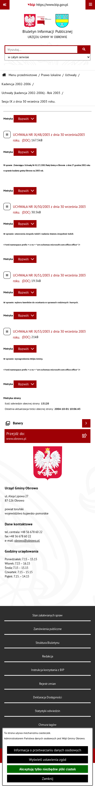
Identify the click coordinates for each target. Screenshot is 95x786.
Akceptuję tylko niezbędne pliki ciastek (47, 769)
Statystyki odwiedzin (47, 711)
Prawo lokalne (51, 75)
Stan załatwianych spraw (47, 615)
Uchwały (71, 75)
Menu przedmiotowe (23, 75)
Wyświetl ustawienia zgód (47, 759)
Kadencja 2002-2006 (16, 84)
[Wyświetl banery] (86, 423)
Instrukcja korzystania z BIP (47, 670)
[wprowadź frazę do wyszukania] (41, 49)
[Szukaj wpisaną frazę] (84, 49)
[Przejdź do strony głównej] (47, 27)
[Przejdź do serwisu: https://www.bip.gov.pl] (48, 5)
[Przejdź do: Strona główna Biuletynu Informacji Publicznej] (4, 75)
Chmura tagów (47, 724)
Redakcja (47, 656)
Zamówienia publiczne (48, 629)
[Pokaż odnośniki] (5, 5)
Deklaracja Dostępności (47, 697)
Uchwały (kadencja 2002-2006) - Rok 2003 (31, 93)
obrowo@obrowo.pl (27, 540)
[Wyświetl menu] (90, 5)
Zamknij (47, 778)
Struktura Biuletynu (47, 642)
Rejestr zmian (47, 683)
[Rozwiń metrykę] (25, 119)
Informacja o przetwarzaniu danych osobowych (47, 750)
